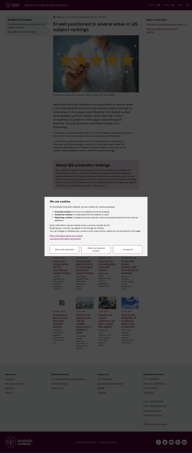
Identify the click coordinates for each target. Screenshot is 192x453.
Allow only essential (64, 249)
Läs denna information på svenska (65, 238)
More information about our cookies (66, 236)
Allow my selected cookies (96, 249)
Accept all (128, 249)
